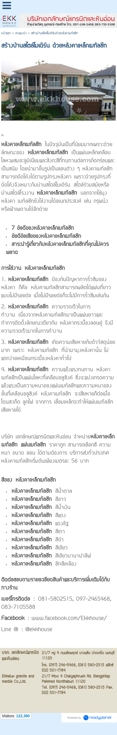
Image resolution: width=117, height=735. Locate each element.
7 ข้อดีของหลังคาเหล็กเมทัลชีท (43, 228)
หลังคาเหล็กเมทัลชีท (21, 145)
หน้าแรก (6, 33)
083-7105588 (18, 607)
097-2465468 (93, 599)
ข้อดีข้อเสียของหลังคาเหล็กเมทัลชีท (46, 237)
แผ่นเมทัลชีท (33, 445)
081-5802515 (55, 599)
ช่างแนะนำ (21, 33)
